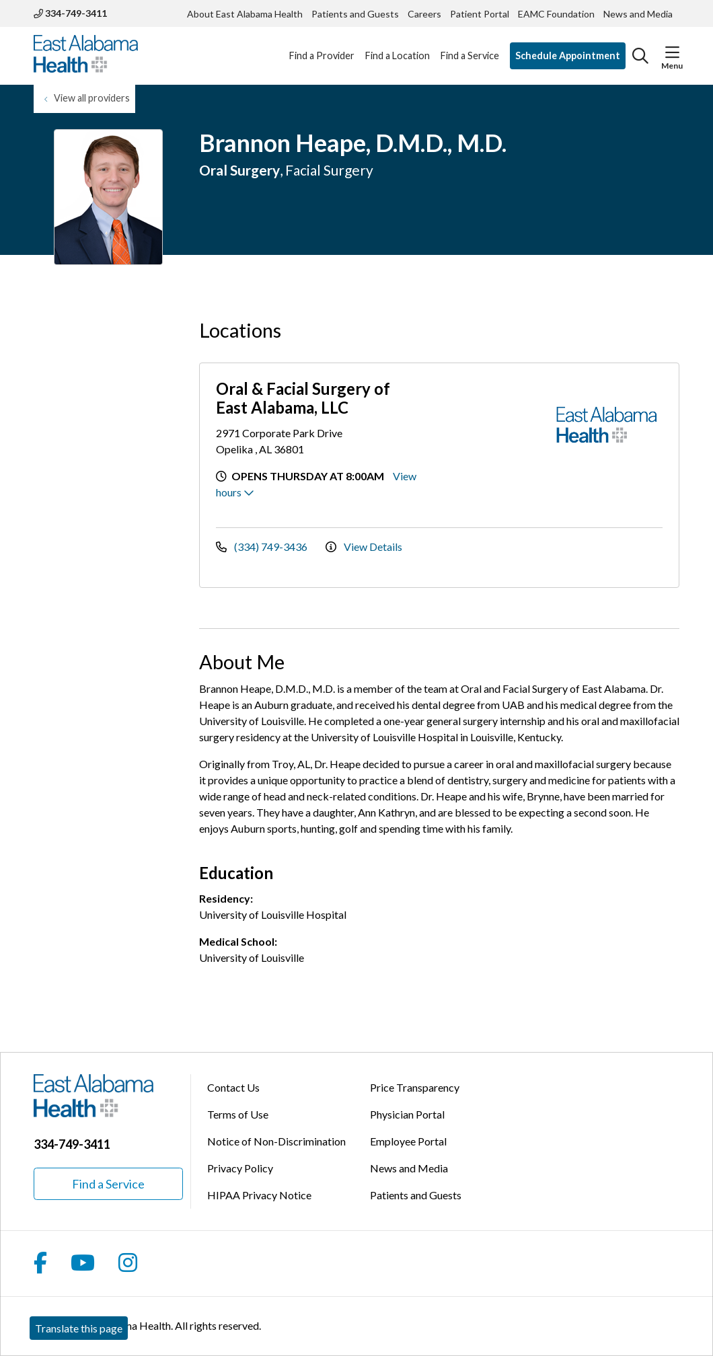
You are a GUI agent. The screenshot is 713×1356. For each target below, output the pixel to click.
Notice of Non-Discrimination (276, 1141)
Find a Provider (322, 48)
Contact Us (233, 1087)
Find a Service (469, 48)
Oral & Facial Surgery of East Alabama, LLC (303, 398)
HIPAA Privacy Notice (259, 1195)
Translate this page (78, 1328)
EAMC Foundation (556, 14)
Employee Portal (408, 1141)
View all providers (92, 98)
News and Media (638, 14)
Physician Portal (407, 1114)
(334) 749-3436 (262, 546)
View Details (364, 546)
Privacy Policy (240, 1168)
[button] (672, 52)
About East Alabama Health (245, 14)
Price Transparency (414, 1087)
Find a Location (397, 48)
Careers (424, 14)
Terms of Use (237, 1114)
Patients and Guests (355, 14)
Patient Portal (479, 14)
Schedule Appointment (567, 55)
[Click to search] (640, 56)
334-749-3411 (70, 13)
